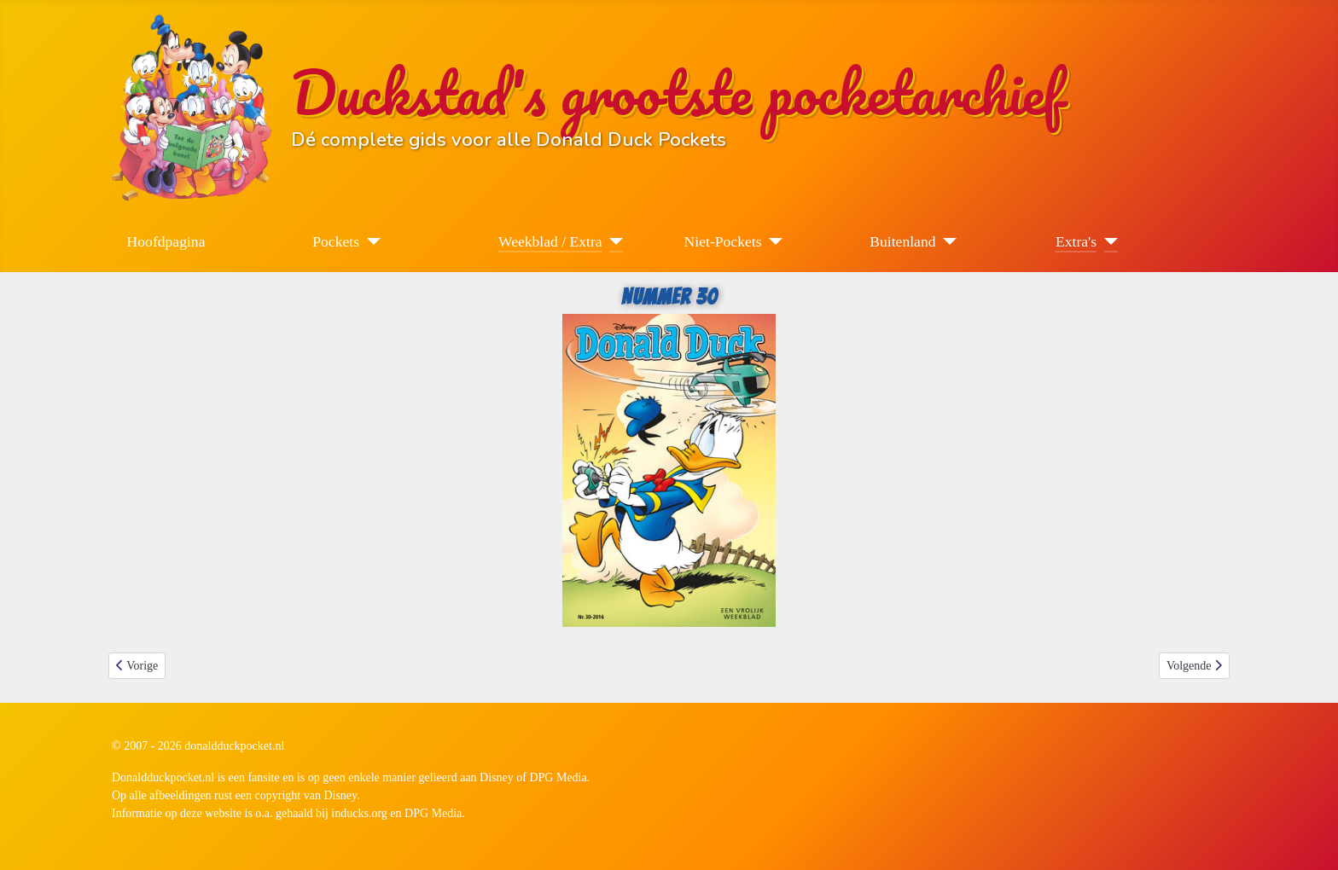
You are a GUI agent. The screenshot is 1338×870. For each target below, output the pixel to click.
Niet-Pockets (723, 241)
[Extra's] (1107, 241)
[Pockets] (370, 241)
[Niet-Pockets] (772, 241)
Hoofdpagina (166, 241)
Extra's (1076, 241)
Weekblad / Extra (550, 241)
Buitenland (902, 241)
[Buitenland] (946, 241)
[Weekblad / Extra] (613, 241)
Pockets (335, 241)
